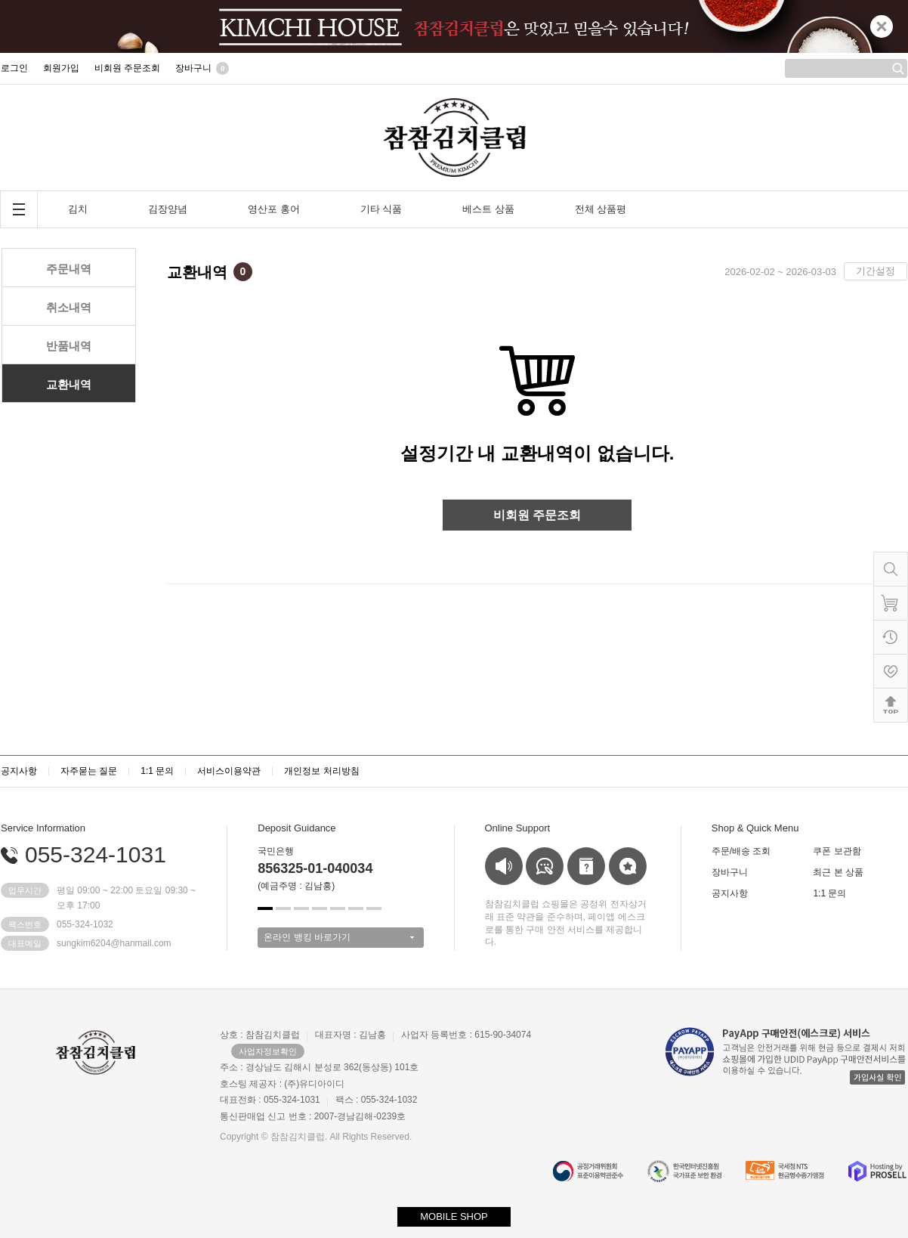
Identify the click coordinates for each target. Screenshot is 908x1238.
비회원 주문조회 (537, 515)
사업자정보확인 (268, 1051)
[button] (265, 908)
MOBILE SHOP (454, 1216)
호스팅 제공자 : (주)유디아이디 (282, 1084)
